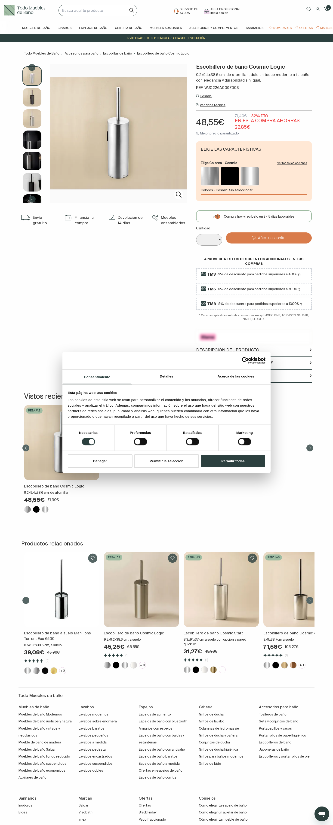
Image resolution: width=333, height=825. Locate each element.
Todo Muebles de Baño (41, 53)
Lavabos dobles (91, 770)
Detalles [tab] (166, 376)
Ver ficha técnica (212, 105)
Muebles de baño (36, 28)
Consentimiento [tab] (97, 377)
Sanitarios (255, 28)
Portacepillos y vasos (275, 728)
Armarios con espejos (156, 728)
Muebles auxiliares (166, 28)
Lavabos (65, 28)
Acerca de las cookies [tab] (236, 376)
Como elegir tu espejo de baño (223, 805)
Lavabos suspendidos (96, 763)
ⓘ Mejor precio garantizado (217, 133)
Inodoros (25, 805)
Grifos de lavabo (211, 721)
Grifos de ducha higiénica (218, 749)
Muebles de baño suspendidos (42, 763)
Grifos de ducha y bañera (218, 735)
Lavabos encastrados (95, 756)
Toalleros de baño (273, 714)
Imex (82, 819)
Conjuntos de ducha (214, 742)
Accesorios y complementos (213, 28)
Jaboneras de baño (274, 749)
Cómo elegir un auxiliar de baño (223, 812)
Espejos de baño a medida (159, 763)
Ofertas (306, 28)
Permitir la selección (166, 461)
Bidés (22, 812)
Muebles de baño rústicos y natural (45, 721)
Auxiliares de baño (32, 777)
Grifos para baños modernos (221, 756)
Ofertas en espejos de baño (160, 770)
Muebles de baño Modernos (40, 714)
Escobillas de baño (117, 53)
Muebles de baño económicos (41, 770)
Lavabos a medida (93, 742)
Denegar (100, 461)
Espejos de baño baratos (158, 756)
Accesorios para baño (82, 53)
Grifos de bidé (210, 763)
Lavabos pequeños (93, 735)
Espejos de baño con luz (157, 777)
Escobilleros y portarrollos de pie (284, 756)
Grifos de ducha (211, 714)
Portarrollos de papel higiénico (282, 735)
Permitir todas (233, 461)
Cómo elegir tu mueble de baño (223, 819)
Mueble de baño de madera (39, 742)
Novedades (282, 28)
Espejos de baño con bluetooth (163, 721)
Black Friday (148, 812)
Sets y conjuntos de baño (278, 721)
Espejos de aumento (155, 714)
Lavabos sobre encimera (98, 721)
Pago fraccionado (152, 819)
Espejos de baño (93, 28)
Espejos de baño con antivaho (162, 749)
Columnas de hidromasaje (219, 728)
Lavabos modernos (93, 714)
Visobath (85, 812)
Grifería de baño (128, 28)
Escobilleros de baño (275, 742)
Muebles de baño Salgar (37, 749)
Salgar (83, 805)
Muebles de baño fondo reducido (44, 756)
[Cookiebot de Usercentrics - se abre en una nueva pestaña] (245, 360)
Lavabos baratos (92, 728)
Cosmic (206, 96)
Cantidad (203, 228)
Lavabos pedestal (92, 749)
